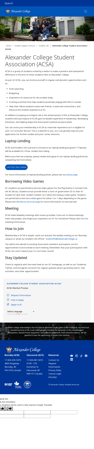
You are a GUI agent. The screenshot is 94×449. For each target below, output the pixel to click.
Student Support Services (25, 46)
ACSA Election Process (17, 288)
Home (8, 46)
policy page (71, 174)
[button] (47, 3)
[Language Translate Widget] (21, 311)
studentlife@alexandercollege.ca (61, 238)
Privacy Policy (54, 370)
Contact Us (53, 360)
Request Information (19, 295)
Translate (22, 314)
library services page (30, 201)
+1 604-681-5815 (35, 360)
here (82, 218)
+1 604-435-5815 (13, 360)
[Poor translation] (9, 409)
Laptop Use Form (16, 167)
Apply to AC (14, 304)
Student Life (44, 46)
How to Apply (15, 300)
